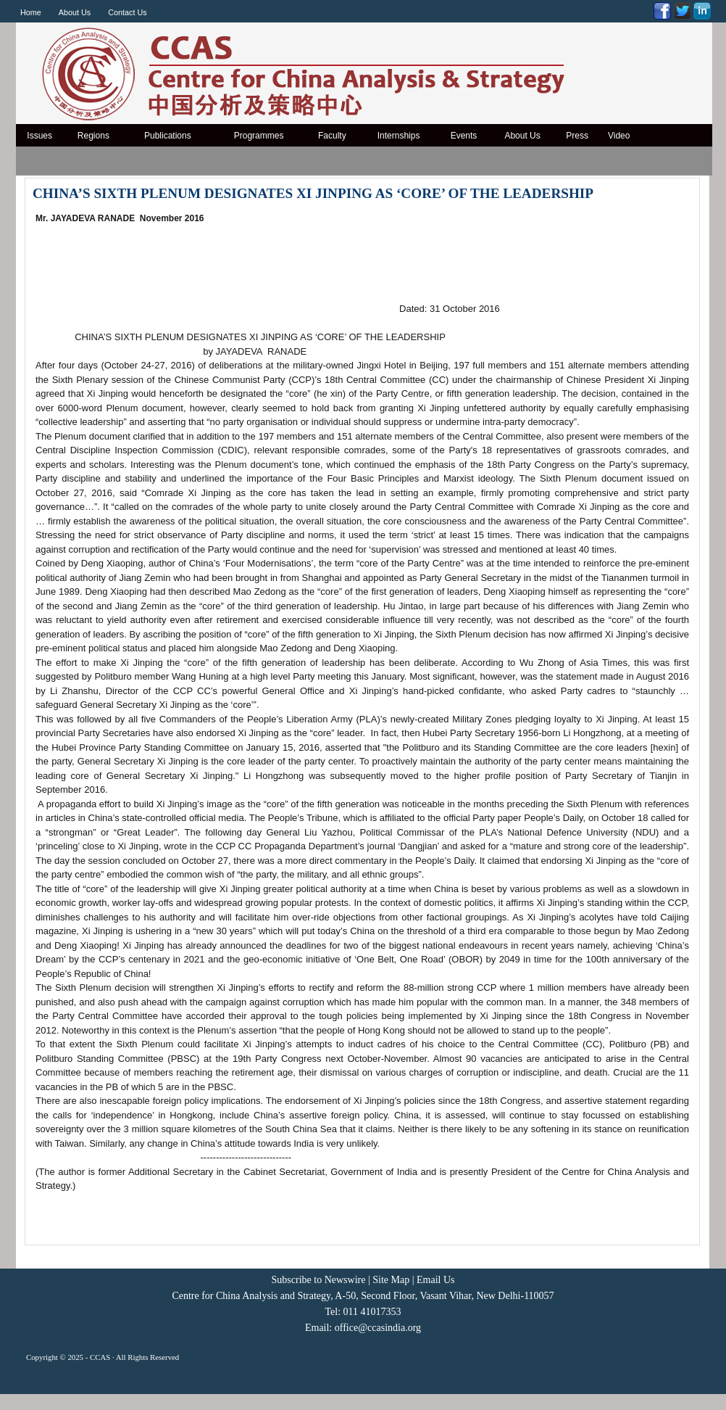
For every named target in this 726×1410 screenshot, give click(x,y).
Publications (167, 136)
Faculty (332, 136)
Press (577, 136)
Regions (93, 136)
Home (30, 12)
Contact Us (127, 12)
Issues (39, 136)
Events (464, 136)
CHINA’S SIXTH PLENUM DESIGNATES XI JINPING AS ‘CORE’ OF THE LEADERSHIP (313, 193)
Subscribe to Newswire (319, 1279)
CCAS (100, 1357)
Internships (398, 136)
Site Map (390, 1279)
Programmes (259, 136)
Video (619, 136)
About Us (75, 12)
